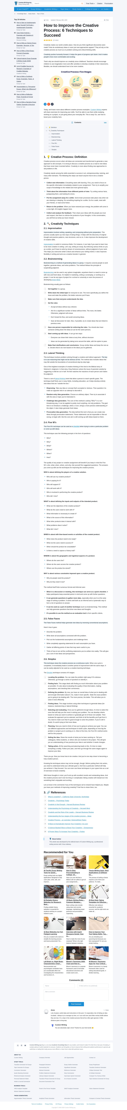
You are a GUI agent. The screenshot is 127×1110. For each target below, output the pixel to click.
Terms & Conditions (36, 1104)
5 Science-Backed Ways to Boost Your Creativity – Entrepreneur (70, 828)
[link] (76, 122)
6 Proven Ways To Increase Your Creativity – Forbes (66, 831)
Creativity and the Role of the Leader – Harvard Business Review (71, 812)
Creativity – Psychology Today (58, 801)
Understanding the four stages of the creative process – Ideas (69, 816)
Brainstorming (56, 137)
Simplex (54, 149)
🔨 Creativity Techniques (56, 130)
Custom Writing (96, 110)
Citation (99, 3)
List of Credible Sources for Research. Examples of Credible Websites (25, 69)
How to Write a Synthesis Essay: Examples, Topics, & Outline (25, 79)
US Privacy (59, 1104)
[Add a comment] (76, 995)
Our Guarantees (91, 1104)
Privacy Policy (49, 1104)
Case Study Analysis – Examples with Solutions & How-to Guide (25, 35)
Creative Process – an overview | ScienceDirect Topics (67, 820)
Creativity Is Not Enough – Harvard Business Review (66, 804)
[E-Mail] (93, 986)
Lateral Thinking (57, 140)
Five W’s (54, 143)
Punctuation (109, 3)
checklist (76, 426)
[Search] (58, 3)
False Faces (55, 146)
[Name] (59, 986)
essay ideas (56, 280)
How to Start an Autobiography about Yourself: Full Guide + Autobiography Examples (26, 25)
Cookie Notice (80, 1104)
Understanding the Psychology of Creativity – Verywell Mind (69, 808)
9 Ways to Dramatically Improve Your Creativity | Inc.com (68, 824)
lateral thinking (60, 378)
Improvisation (56, 134)
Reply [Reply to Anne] (107, 1010)
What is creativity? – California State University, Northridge (68, 797)
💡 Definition (53, 127)
